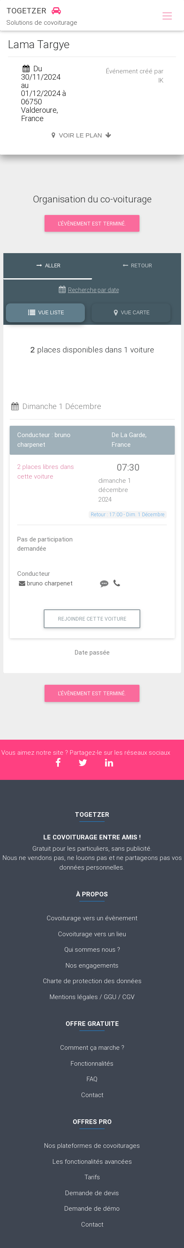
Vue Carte (132, 312)
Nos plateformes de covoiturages (92, 1146)
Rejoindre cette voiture (92, 619)
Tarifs (92, 1177)
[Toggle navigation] (167, 16)
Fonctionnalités (92, 1063)
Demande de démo (92, 1208)
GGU (110, 997)
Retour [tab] (137, 265)
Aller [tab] (48, 265)
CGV (128, 997)
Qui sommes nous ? (92, 949)
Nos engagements (92, 965)
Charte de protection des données (92, 981)
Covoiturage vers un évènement (92, 918)
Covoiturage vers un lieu (92, 934)
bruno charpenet (46, 583)
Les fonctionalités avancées (92, 1161)
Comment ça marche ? (92, 1047)
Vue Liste (46, 312)
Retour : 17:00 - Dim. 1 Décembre (128, 514)
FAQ (92, 1079)
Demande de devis (92, 1193)
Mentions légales (74, 997)
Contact (92, 1095)
